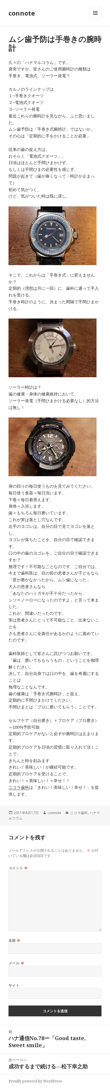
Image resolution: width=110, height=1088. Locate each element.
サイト (14, 985)
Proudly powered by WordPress (35, 1081)
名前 (15, 940)
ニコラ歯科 (19, 787)
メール (16, 963)
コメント (18, 867)
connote (22, 13)
